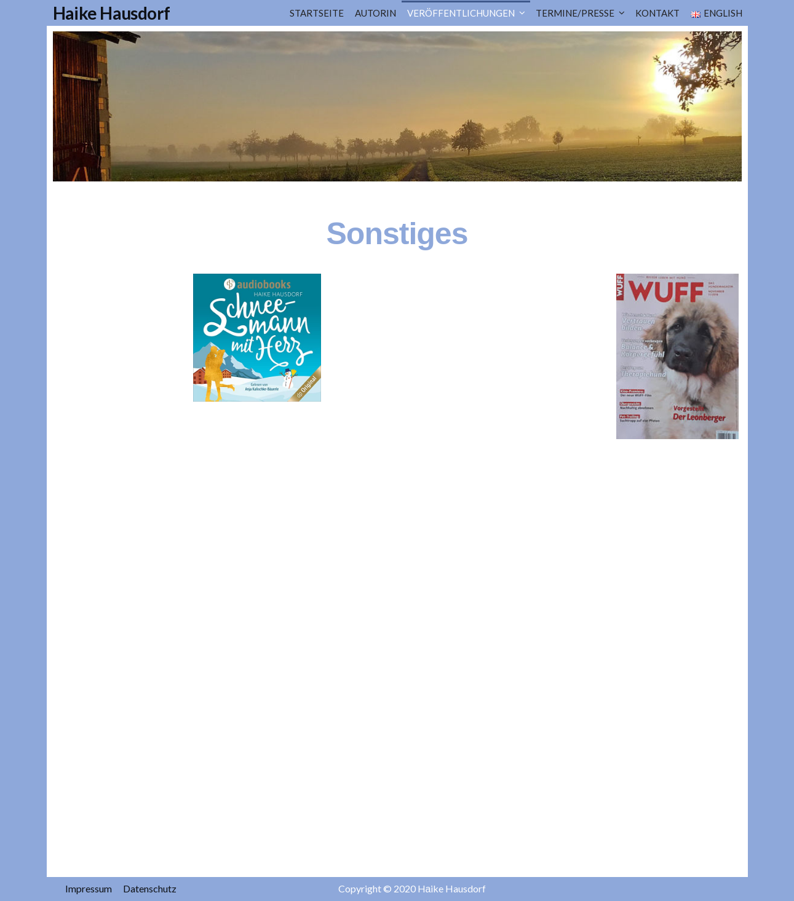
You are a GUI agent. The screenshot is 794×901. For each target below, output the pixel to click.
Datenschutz (150, 888)
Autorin (375, 12)
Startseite (317, 12)
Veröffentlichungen (461, 12)
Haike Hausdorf (111, 12)
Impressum (88, 888)
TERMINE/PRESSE (575, 12)
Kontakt (657, 12)
